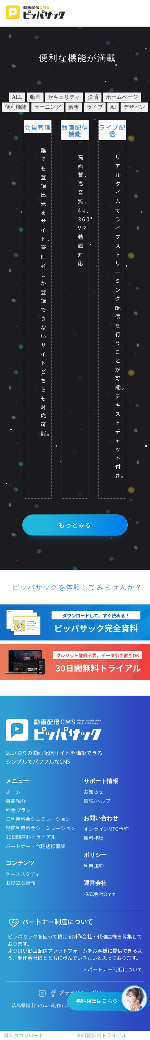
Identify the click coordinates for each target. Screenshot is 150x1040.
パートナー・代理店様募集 (36, 846)
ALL (17, 97)
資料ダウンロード (24, 1035)
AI (113, 107)
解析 (73, 107)
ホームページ (122, 97)
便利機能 (15, 107)
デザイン (134, 107)
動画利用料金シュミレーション (41, 828)
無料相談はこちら (97, 1000)
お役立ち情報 (21, 882)
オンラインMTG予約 (106, 828)
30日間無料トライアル (31, 837)
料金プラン (18, 810)
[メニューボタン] (137, 13)
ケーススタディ (23, 874)
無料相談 (94, 838)
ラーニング (47, 107)
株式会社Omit (99, 894)
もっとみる (74, 524)
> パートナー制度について (112, 969)
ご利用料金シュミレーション (38, 819)
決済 (93, 97)
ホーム (13, 791)
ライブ (95, 107)
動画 (35, 97)
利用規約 (94, 866)
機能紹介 (16, 801)
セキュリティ (64, 97)
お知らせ (94, 791)
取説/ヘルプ (97, 801)
